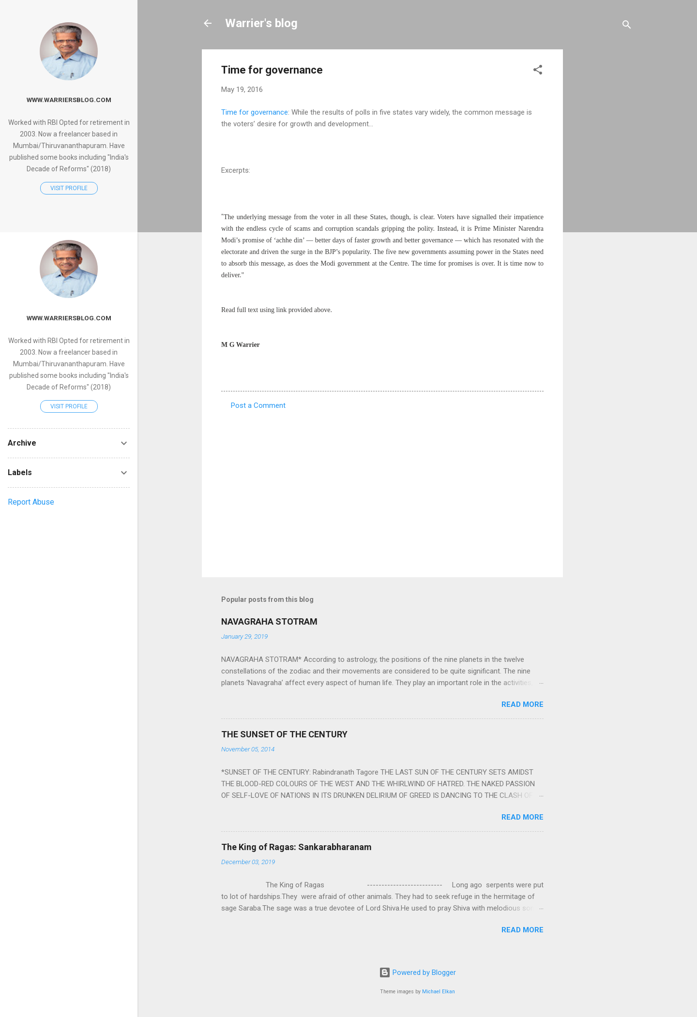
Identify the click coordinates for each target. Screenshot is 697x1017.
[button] (538, 71)
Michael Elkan (438, 991)
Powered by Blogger (417, 972)
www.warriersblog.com (69, 100)
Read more (522, 704)
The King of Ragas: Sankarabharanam (296, 847)
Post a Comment (258, 405)
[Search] (627, 26)
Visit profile (69, 188)
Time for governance (254, 112)
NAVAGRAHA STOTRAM (269, 621)
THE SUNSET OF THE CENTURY (284, 734)
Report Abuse (31, 502)
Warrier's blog (261, 23)
